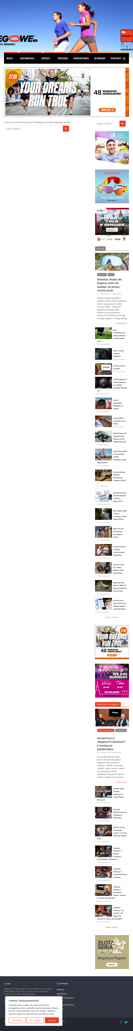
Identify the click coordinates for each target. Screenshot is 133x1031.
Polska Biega (121, 730)
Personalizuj (17, 1020)
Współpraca (62, 993)
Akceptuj (52, 1020)
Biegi (10, 58)
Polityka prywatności (65, 1004)
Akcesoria (102, 275)
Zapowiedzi (27, 58)
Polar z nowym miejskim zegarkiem (118, 353)
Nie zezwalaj (35, 1020)
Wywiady (100, 58)
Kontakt (116, 58)
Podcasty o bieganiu (108, 704)
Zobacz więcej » (112, 617)
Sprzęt (45, 58)
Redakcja (118, 294)
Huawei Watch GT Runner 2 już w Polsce (119, 421)
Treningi (62, 58)
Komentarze (81, 58)
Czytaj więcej (121, 323)
